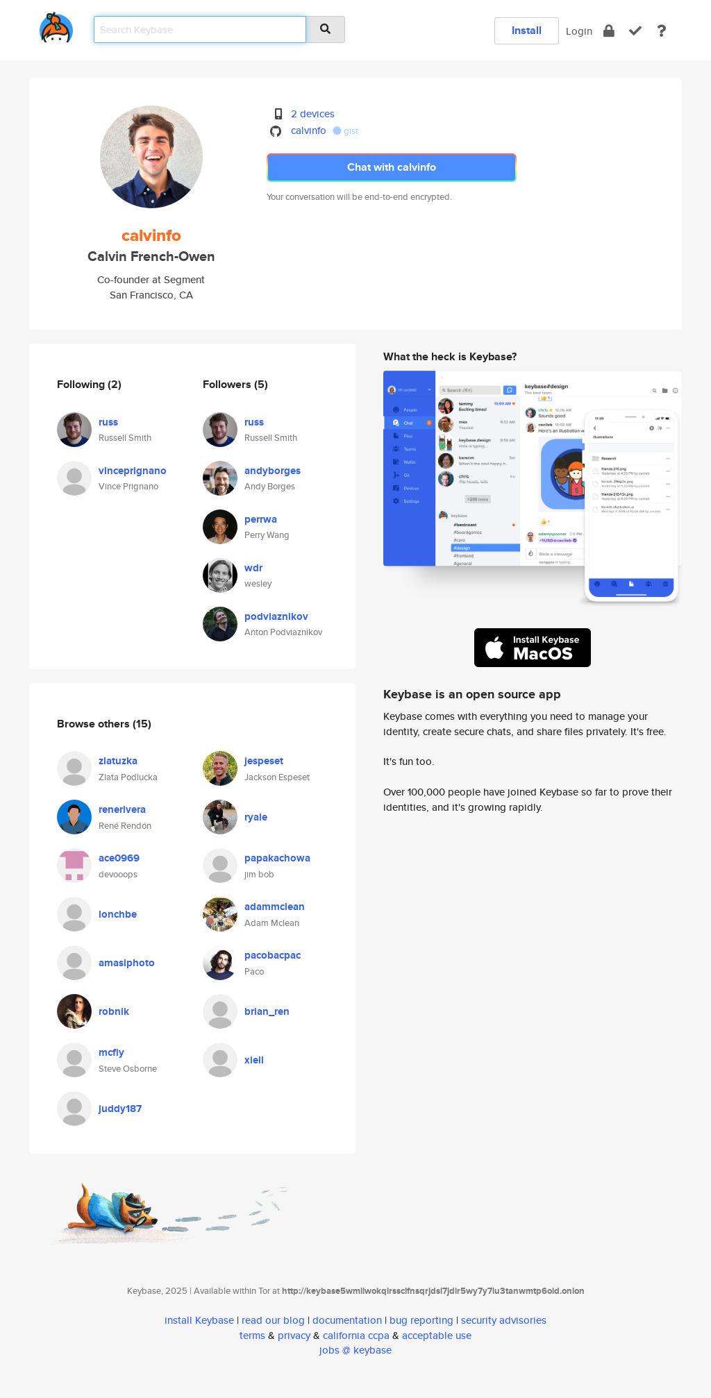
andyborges (272, 470)
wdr (253, 567)
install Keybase (199, 1320)
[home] (56, 25)
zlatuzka (118, 760)
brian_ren (267, 1011)
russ (108, 422)
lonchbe (118, 914)
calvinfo (308, 130)
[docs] (662, 31)
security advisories (503, 1320)
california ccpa (356, 1335)
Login (579, 31)
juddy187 (120, 1108)
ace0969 (119, 858)
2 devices (313, 113)
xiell (254, 1060)
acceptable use (436, 1335)
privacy (294, 1335)
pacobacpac (272, 955)
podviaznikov (276, 616)
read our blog (273, 1320)
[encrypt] (608, 31)
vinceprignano (133, 470)
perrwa (260, 519)
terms (252, 1335)
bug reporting (421, 1320)
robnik (114, 1011)
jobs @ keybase (355, 1349)
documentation (347, 1320)
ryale (255, 817)
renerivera (122, 809)
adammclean (274, 906)
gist (345, 130)
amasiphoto (127, 962)
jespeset (263, 760)
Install (527, 30)
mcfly (111, 1052)
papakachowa (277, 858)
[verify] (635, 31)
